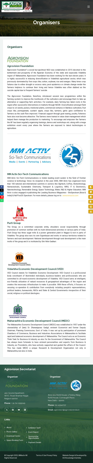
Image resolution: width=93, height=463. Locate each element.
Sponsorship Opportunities (33, 437)
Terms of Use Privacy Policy (46, 455)
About (9, 427)
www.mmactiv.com (70, 195)
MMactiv (22, 455)
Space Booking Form (15, 440)
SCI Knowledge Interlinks (71, 458)
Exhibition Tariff (34, 428)
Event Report (33, 432)
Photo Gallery (12, 432)
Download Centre (13, 436)
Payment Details (34, 442)
